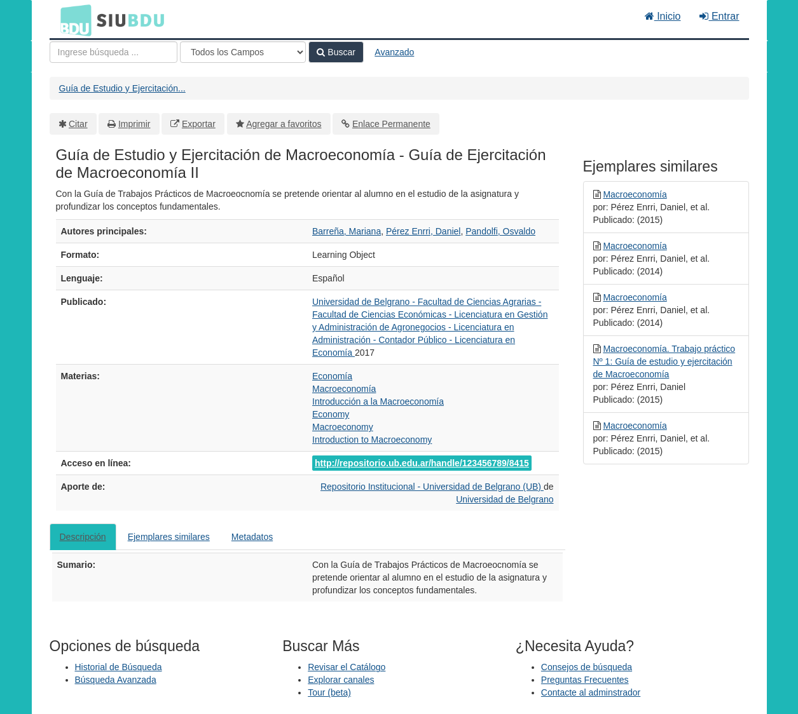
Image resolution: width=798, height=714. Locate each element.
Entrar (719, 16)
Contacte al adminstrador (590, 692)
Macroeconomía (344, 389)
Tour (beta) (329, 692)
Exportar (199, 124)
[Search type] (243, 52)
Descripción (83, 537)
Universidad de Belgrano (504, 499)
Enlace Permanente (391, 124)
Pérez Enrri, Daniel (423, 231)
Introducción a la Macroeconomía (378, 401)
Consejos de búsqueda (586, 667)
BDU (72, 20)
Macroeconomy (342, 427)
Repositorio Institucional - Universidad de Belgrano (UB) (432, 487)
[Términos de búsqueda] (113, 52)
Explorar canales (341, 680)
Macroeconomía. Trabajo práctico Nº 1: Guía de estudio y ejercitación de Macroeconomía (664, 361)
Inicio (663, 16)
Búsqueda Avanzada (115, 680)
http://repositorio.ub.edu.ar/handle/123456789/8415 (422, 463)
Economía (332, 376)
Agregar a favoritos (283, 124)
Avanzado (394, 52)
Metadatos (252, 537)
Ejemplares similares (169, 537)
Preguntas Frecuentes (585, 680)
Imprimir (134, 124)
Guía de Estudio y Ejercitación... (122, 88)
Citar (78, 124)
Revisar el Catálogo (346, 667)
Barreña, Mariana (346, 231)
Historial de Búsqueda (118, 667)
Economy (330, 414)
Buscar (336, 52)
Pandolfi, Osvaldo (500, 231)
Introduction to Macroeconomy (372, 439)
